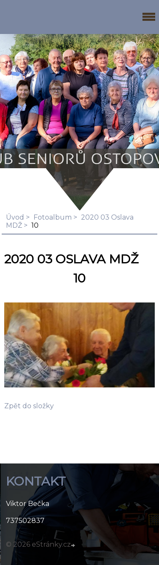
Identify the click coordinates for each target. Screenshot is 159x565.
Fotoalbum (52, 217)
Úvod (15, 217)
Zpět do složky (29, 406)
